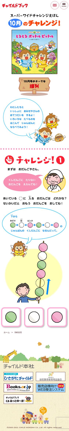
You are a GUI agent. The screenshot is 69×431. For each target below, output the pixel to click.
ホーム (7, 332)
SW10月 (18, 332)
